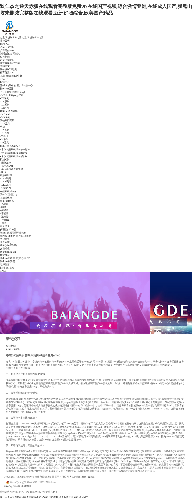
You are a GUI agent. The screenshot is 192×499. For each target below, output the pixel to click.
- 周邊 (3, 223)
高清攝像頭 (6, 197)
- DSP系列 (5, 181)
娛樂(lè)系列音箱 (9, 111)
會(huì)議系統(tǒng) (10, 146)
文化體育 (5, 239)
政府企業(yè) (7, 242)
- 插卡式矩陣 (6, 166)
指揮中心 (5, 82)
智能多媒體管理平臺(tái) (13, 232)
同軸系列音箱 (7, 120)
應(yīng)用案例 (7, 236)
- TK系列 (4, 101)
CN (1, 270)
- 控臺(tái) (5, 219)
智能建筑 (5, 66)
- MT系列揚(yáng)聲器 (11, 95)
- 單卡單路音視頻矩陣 (11, 169)
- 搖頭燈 (4, 210)
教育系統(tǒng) (8, 252)
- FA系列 (4, 130)
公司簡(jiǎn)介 (7, 50)
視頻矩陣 (5, 159)
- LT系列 (4, 108)
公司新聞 (5, 56)
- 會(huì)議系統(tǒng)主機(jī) (15, 149)
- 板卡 (3, 172)
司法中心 (5, 79)
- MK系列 (5, 117)
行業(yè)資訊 (7, 60)
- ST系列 (4, 142)
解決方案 (5, 63)
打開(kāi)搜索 (7, 267)
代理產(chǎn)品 (8, 229)
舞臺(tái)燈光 (7, 201)
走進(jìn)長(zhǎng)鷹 (10, 37)
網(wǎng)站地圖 (12, 486)
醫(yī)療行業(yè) (8, 69)
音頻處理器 (6, 175)
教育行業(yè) (7, 72)
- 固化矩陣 (5, 162)
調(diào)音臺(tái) (8, 194)
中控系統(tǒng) (8, 191)
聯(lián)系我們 (7, 258)
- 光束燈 (4, 204)
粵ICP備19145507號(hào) (82, 476)
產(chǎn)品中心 (8, 85)
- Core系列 (5, 188)
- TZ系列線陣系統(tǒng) (12, 92)
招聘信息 (5, 44)
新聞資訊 (5, 53)
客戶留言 (5, 264)
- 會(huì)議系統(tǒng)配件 (13, 156)
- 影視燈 (4, 213)
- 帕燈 (3, 207)
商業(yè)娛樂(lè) (8, 245)
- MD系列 (5, 114)
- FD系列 (4, 133)
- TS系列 (4, 98)
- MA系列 (5, 123)
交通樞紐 (5, 248)
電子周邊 (5, 226)
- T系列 (4, 136)
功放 (2, 126)
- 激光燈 (4, 216)
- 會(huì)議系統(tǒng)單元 (13, 153)
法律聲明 (5, 40)
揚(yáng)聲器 (7, 88)
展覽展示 (5, 255)
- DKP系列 (5, 184)
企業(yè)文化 (7, 47)
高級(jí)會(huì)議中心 (11, 75)
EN (5, 270)
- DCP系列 (5, 178)
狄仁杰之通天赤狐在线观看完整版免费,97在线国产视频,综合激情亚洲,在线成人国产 (44, 497)
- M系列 (4, 139)
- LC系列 (4, 104)
